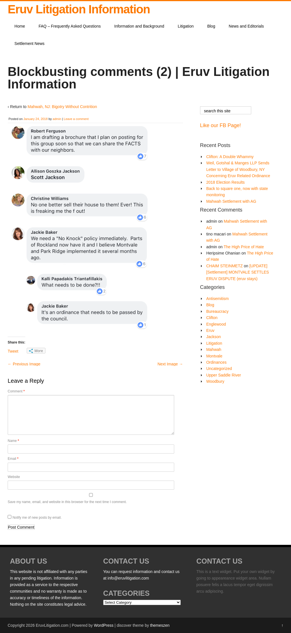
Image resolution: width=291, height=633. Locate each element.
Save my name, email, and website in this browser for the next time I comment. (67, 502)
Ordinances (216, 362)
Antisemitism (217, 298)
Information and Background (139, 26)
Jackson (213, 336)
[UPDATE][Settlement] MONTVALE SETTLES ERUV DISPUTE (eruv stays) (237, 272)
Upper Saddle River (223, 375)
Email (13, 459)
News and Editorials (246, 26)
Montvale (214, 356)
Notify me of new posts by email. (37, 518)
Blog (211, 26)
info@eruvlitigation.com (128, 578)
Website (14, 477)
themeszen (159, 625)
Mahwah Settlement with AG (231, 201)
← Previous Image (24, 364)
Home (19, 26)
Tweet (13, 351)
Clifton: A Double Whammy (230, 156)
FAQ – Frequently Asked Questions (70, 26)
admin (57, 119)
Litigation (186, 26)
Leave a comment (76, 119)
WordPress (103, 625)
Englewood (216, 324)
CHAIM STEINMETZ (224, 266)
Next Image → (170, 364)
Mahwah (213, 349)
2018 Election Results (225, 182)
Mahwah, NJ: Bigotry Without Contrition (62, 106)
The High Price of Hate (244, 247)
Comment (16, 391)
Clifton (212, 317)
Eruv (210, 330)
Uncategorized (219, 368)
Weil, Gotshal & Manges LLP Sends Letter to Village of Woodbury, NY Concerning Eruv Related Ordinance (238, 169)
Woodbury (215, 381)
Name (13, 441)
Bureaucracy (217, 311)
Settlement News (29, 43)
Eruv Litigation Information (79, 9)
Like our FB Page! (220, 125)
